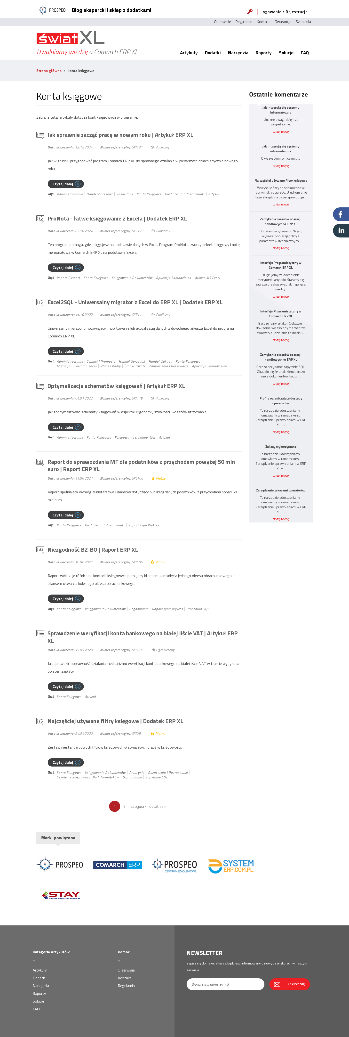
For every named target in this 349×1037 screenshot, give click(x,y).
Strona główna (49, 70)
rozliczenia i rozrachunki (185, 193)
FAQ (305, 52)
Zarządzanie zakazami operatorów (280, 490)
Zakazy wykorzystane (280, 446)
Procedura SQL (197, 608)
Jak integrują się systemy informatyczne (280, 110)
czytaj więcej (280, 131)
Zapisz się (296, 984)
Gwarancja (283, 21)
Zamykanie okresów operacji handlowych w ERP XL (280, 221)
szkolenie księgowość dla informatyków (88, 777)
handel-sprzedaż (100, 193)
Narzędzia (238, 52)
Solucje (286, 52)
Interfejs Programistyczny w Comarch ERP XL (280, 265)
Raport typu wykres (143, 525)
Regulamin (243, 21)
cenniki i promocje (101, 361)
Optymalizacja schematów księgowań (116, 385)
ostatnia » (158, 806)
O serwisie (222, 21)
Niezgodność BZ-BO (93, 549)
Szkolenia (303, 21)
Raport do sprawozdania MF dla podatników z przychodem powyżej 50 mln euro (141, 465)
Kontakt (263, 21)
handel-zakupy (160, 361)
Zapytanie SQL (156, 777)
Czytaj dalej (63, 184)
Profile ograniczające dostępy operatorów (281, 401)
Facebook (341, 214)
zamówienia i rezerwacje (168, 365)
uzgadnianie (138, 608)
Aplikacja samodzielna (173, 277)
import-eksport (68, 277)
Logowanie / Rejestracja (284, 12)
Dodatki (213, 52)
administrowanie (70, 193)
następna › (137, 806)
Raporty (264, 52)
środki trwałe (134, 365)
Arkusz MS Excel (207, 277)
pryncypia (136, 772)
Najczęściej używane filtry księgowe (115, 721)
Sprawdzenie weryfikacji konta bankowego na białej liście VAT (143, 637)
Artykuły (189, 52)
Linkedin (341, 230)
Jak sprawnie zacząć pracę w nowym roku (120, 134)
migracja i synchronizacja (77, 365)
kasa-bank (124, 193)
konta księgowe (149, 193)
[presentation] (215, 1006)
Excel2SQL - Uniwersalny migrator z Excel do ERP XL (135, 302)
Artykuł (213, 193)
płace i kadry (110, 365)
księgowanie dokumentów (132, 277)
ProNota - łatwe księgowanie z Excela (117, 218)
